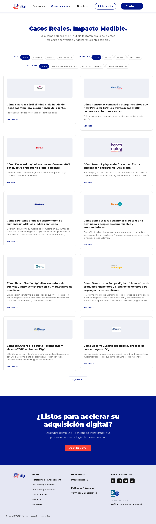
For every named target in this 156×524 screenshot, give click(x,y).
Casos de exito (39, 494)
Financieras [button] (135, 57)
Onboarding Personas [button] (117, 66)
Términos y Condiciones (84, 493)
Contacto (132, 6)
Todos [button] (25, 57)
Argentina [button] (37, 57)
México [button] (50, 57)
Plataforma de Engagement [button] (64, 66)
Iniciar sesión (105, 6)
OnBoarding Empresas (43, 484)
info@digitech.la (79, 479)
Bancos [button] (108, 57)
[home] (19, 6)
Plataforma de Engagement (46, 479)
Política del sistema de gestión (127, 504)
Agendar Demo (78, 448)
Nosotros (82, 6)
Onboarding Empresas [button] (92, 66)
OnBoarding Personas (43, 489)
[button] (40, 6)
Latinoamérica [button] (65, 57)
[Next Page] (78, 379)
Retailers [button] (120, 57)
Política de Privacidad (82, 488)
